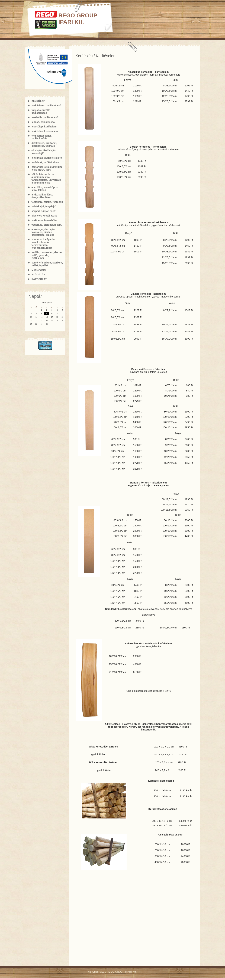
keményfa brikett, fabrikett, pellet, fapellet (47, 264)
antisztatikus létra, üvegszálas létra (42, 196)
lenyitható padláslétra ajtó (46, 157)
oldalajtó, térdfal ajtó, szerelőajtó (43, 152)
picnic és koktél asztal (44, 215)
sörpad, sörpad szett (43, 211)
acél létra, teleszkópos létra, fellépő (44, 188)
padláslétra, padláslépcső (46, 105)
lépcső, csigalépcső (43, 122)
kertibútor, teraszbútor (44, 220)
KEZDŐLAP (38, 101)
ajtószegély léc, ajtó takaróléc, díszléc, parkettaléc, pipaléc (43, 232)
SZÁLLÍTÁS (38, 274)
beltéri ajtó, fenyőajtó (43, 206)
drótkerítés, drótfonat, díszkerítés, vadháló (44, 144)
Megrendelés (39, 270)
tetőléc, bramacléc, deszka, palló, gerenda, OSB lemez (47, 255)
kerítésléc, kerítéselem (44, 131)
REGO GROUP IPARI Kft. (77, 18)
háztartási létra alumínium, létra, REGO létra (47, 168)
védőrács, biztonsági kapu (46, 224)
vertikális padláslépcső (44, 117)
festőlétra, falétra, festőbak (47, 202)
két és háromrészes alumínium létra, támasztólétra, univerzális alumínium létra (46, 178)
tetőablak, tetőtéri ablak (45, 162)
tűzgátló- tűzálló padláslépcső (40, 111)
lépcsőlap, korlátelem (43, 126)
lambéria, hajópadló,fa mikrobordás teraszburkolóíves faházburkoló (43, 243)
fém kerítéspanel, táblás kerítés (41, 137)
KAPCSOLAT (39, 279)
